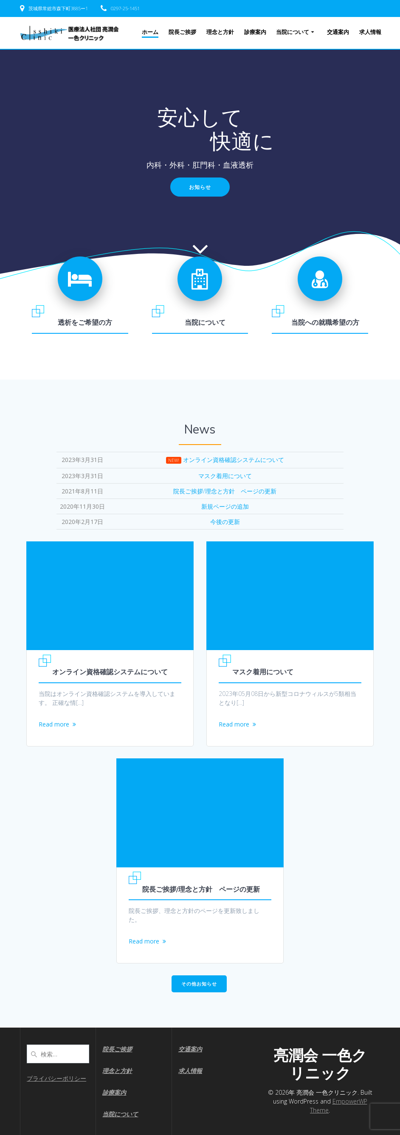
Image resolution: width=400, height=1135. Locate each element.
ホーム (150, 32)
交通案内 (338, 32)
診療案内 (255, 32)
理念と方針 (220, 32)
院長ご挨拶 (182, 32)
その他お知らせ (199, 985)
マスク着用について (262, 671)
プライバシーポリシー (56, 1078)
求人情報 (370, 32)
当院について (292, 32)
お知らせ (200, 186)
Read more (54, 724)
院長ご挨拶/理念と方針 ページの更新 (201, 889)
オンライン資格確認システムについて (110, 671)
